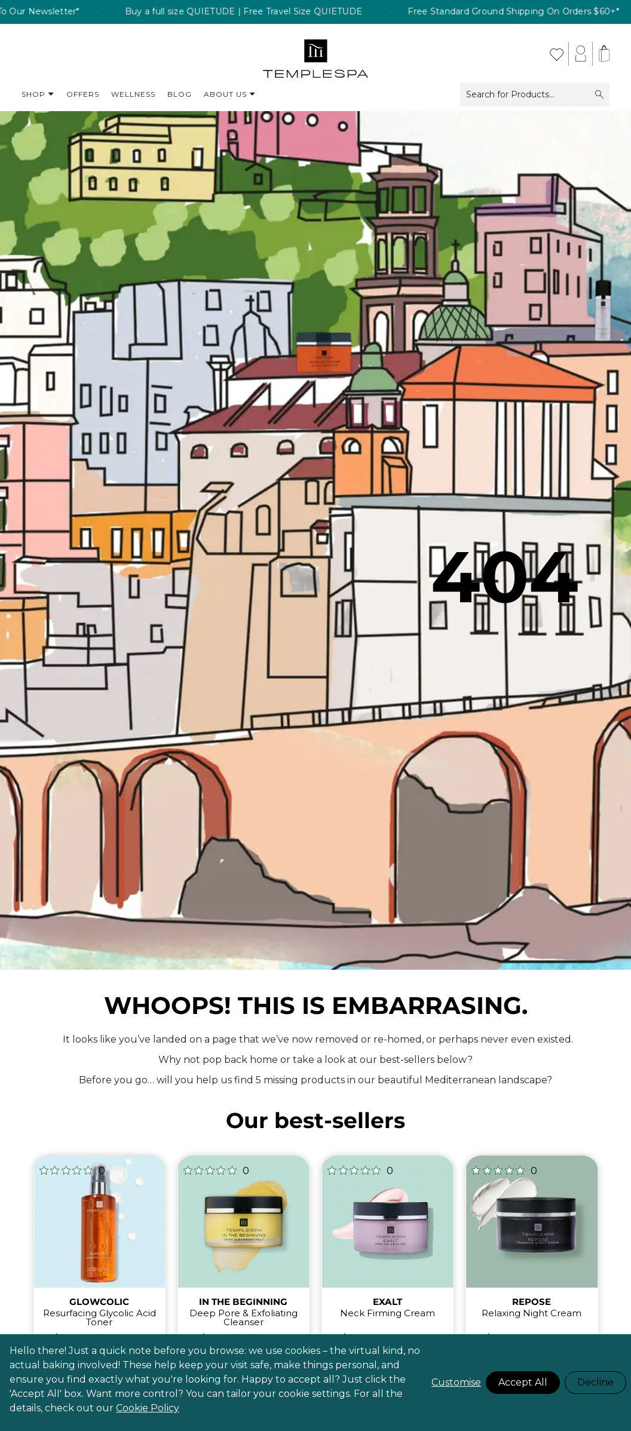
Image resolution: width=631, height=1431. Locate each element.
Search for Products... (535, 94)
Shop (38, 94)
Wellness (133, 94)
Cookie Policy (147, 1408)
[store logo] (316, 54)
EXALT (387, 1301)
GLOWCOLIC (99, 1301)
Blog (179, 94)
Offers (82, 94)
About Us (230, 94)
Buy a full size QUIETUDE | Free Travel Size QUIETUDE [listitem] (266, 12)
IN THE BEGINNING (243, 1301)
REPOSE (531, 1301)
